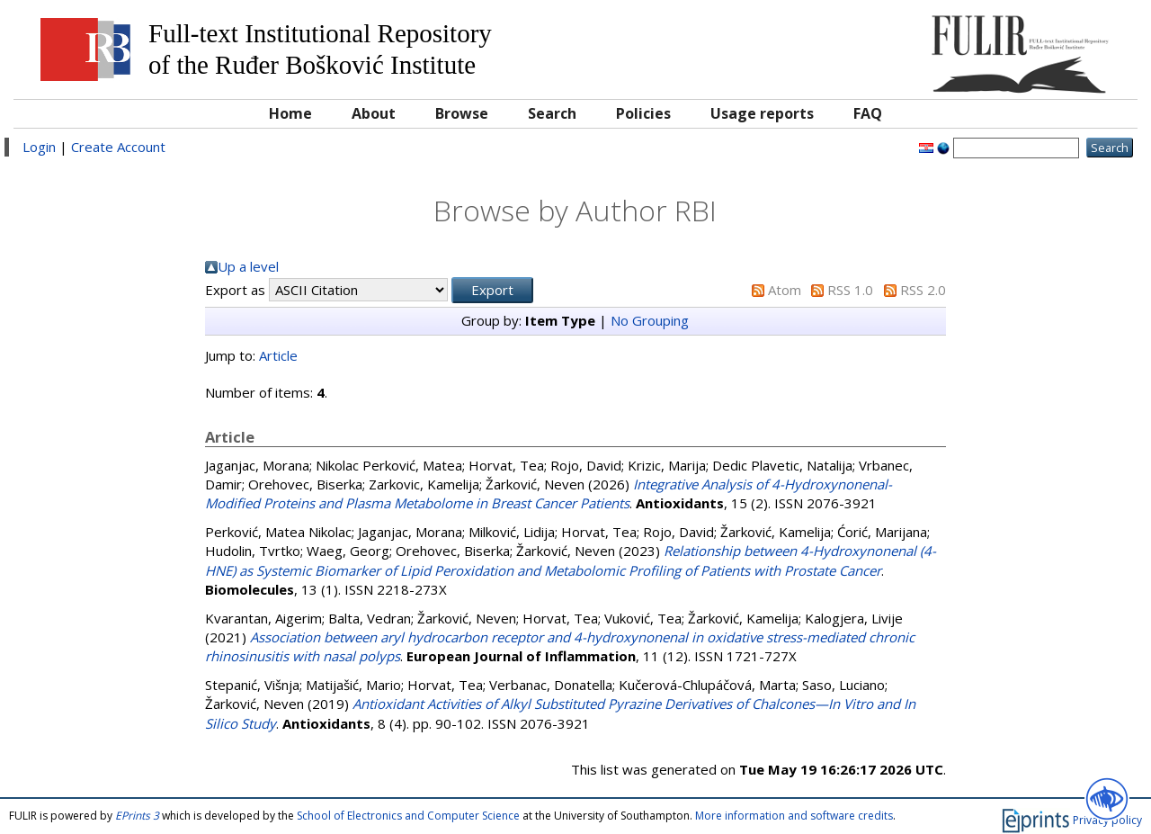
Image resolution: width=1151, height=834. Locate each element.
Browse (461, 113)
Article (278, 355)
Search (552, 113)
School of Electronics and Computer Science (408, 815)
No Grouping (650, 320)
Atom (784, 290)
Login (39, 147)
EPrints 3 (137, 815)
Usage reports (762, 113)
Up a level (248, 266)
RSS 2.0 (923, 290)
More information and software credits (794, 815)
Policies (643, 113)
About (374, 113)
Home (290, 113)
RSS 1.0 (850, 290)
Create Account (118, 147)
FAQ (867, 113)
